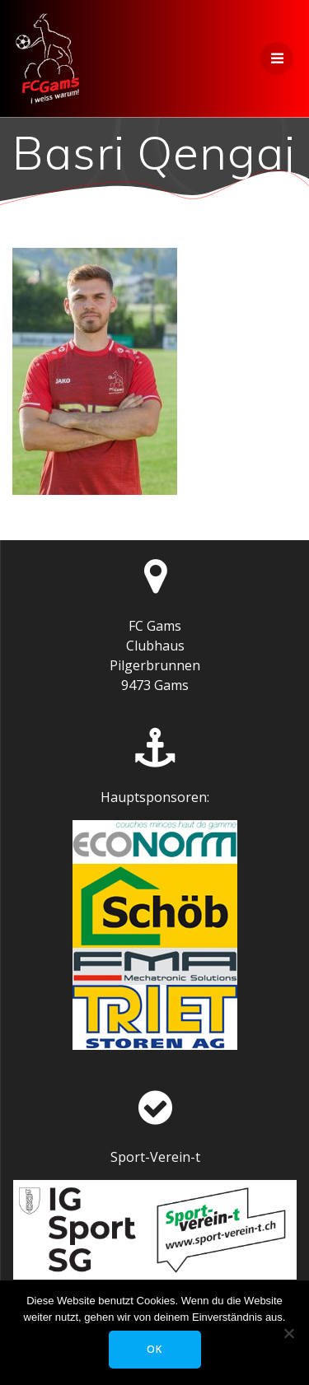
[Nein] (288, 1333)
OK (154, 1349)
